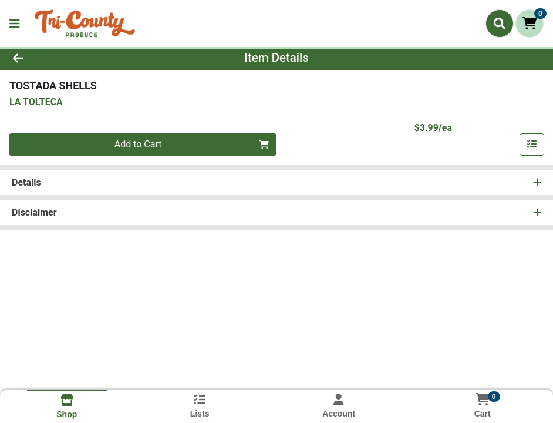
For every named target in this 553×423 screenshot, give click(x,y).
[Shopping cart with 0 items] (529, 23)
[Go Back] (76, 57)
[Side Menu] (14, 23)
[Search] (499, 23)
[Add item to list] (532, 144)
